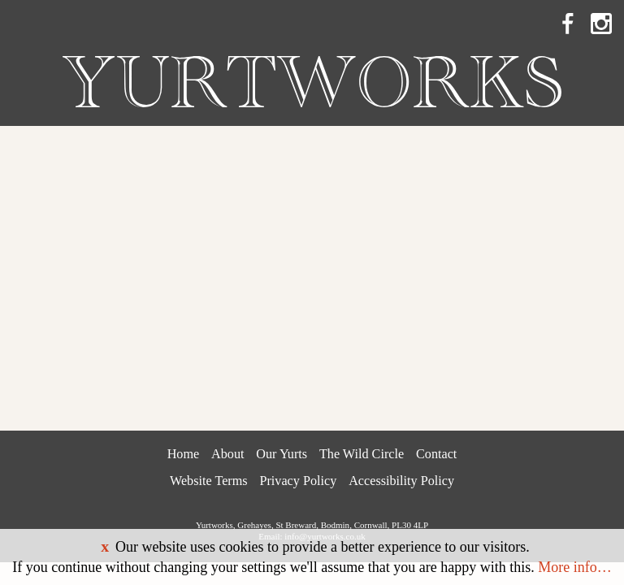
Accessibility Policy (401, 481)
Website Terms (209, 481)
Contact (436, 454)
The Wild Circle (361, 454)
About (227, 454)
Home (183, 454)
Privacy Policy (297, 481)
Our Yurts (281, 454)
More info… (574, 567)
